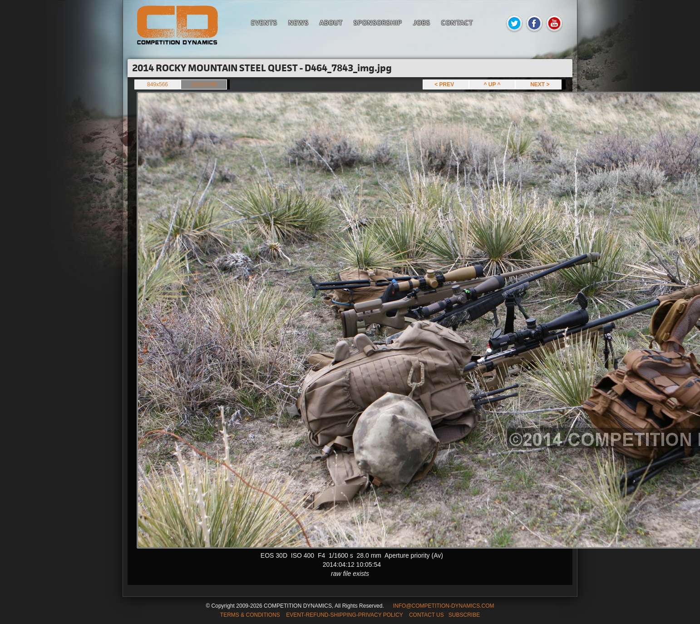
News (298, 22)
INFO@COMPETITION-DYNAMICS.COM (443, 606)
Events (264, 22)
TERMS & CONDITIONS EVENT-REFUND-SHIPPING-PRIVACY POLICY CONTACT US (332, 615)
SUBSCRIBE (464, 615)
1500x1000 (203, 84)
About (331, 22)
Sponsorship (378, 22)
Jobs (421, 22)
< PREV (446, 84)
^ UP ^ (492, 84)
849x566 (157, 84)
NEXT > (538, 84)
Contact (457, 22)
